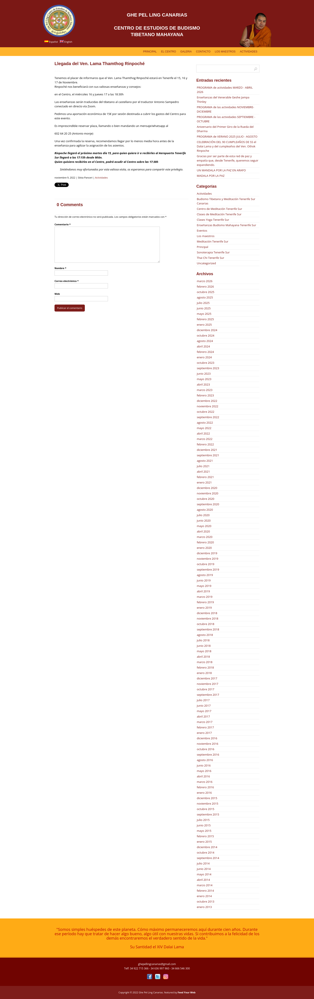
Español (51, 41)
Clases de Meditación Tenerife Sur (219, 214)
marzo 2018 (204, 662)
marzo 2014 (204, 885)
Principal (150, 51)
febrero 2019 (205, 602)
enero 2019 (204, 608)
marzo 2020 (204, 537)
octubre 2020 (205, 499)
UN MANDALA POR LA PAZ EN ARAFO (221, 170)
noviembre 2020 (207, 493)
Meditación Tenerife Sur (212, 241)
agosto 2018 (205, 635)
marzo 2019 (204, 597)
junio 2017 (203, 706)
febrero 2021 (205, 477)
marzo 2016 (204, 782)
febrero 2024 (205, 352)
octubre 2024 (205, 335)
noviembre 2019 (207, 559)
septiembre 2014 (208, 858)
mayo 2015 (204, 831)
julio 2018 (203, 640)
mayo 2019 (204, 586)
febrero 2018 (205, 667)
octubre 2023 (205, 363)
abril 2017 (203, 716)
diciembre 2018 (207, 613)
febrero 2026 (205, 286)
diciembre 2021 (207, 450)
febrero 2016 (205, 787)
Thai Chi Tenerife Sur (210, 258)
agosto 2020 (205, 510)
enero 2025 (204, 325)
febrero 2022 (205, 444)
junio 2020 (203, 520)
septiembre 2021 (208, 455)
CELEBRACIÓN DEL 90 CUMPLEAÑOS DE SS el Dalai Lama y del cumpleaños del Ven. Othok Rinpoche (226, 146)
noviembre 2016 (207, 744)
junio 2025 (203, 308)
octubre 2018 (205, 624)
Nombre (60, 268)
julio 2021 (203, 466)
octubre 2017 (205, 689)
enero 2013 (204, 907)
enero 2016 (204, 793)
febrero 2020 (205, 542)
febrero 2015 (205, 836)
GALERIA (186, 51)
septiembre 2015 (208, 814)
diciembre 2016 (207, 738)
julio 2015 (203, 820)
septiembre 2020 (208, 504)
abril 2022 (203, 433)
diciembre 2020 (207, 488)
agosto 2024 (205, 341)
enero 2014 (204, 896)
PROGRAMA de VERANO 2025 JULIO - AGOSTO (227, 136)
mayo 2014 (204, 874)
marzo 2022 (204, 439)
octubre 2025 (205, 292)
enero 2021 (204, 482)
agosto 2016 (205, 760)
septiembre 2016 (208, 754)
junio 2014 (203, 869)
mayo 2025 (204, 314)
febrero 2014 (205, 891)
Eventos (202, 230)
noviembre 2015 (207, 803)
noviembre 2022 (207, 406)
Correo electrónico (66, 281)
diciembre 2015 (207, 798)
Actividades (248, 51)
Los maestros (205, 236)
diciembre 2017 (207, 678)
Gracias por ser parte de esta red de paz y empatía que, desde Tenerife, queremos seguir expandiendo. (227, 160)
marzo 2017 (204, 722)
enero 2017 (204, 733)
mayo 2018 (204, 651)
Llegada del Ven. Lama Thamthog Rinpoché (100, 63)
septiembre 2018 (208, 629)
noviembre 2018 (207, 618)
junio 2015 (203, 825)
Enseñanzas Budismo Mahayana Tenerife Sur (226, 225)
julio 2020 (203, 515)
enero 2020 (204, 548)
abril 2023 (203, 384)
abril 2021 (203, 471)
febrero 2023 (205, 395)
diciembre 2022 (207, 401)
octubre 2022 (205, 412)
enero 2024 (204, 357)
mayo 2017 (204, 711)
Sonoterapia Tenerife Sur (213, 252)
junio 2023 (203, 374)
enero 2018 (204, 673)
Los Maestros (225, 51)
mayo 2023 (204, 379)
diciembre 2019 (207, 553)
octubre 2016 (205, 749)
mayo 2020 (204, 526)
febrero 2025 (205, 319)
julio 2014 (203, 863)
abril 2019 (203, 591)
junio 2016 (203, 765)
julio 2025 (203, 303)
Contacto (203, 51)
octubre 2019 (205, 564)
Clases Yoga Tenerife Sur (213, 220)
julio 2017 (203, 700)
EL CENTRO (168, 51)
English (66, 41)
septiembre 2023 (208, 368)
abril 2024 (203, 346)
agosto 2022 (205, 423)
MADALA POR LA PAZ (210, 176)
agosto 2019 (205, 575)
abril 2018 (203, 657)
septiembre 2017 (208, 695)
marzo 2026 (204, 281)
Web (57, 293)
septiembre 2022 (208, 417)
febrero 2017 (205, 727)
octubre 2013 (205, 901)
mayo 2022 (204, 428)
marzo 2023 (204, 390)
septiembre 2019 (208, 569)
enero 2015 (204, 842)
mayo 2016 (204, 771)
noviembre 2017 (207, 684)
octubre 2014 (205, 852)
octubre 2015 (205, 809)
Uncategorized (206, 263)
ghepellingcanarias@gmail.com (157, 964)
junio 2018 (203, 646)
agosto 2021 (205, 461)
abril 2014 (203, 880)
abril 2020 (203, 531)
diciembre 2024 (207, 330)
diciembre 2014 (207, 847)
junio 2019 (203, 580)
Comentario (63, 224)
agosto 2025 (205, 297)
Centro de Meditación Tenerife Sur (219, 209)
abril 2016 (203, 776)
